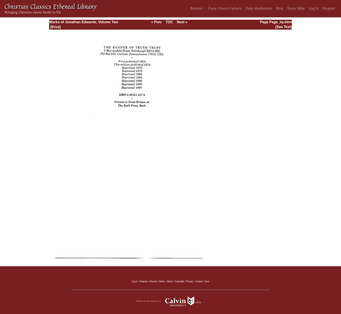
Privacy (190, 281)
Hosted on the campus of (170, 301)
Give (207, 281)
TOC (169, 22)
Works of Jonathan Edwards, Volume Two (83, 22)
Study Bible (296, 8)
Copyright (179, 281)
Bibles (162, 281)
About (170, 281)
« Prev (156, 22)
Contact (199, 281)
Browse (197, 8)
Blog (279, 8)
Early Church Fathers (225, 8)
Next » (182, 22)
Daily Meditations (258, 8)
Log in (135, 281)
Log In (313, 8)
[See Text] (283, 27)
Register (329, 8)
